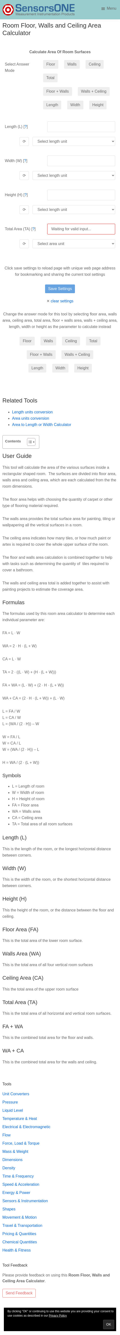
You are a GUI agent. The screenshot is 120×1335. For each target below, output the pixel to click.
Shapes (8, 1209)
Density (8, 1168)
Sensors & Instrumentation (25, 1201)
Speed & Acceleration (20, 1184)
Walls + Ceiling (94, 91)
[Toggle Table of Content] (28, 442)
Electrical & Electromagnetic (26, 1127)
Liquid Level (12, 1110)
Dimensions (12, 1160)
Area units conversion (30, 418)
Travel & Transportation (22, 1225)
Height (97, 105)
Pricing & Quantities (19, 1234)
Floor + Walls (57, 91)
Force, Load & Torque (21, 1143)
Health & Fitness (16, 1250)
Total (50, 78)
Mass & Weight (15, 1151)
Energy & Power (16, 1193)
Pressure (10, 1102)
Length (52, 105)
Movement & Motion (19, 1217)
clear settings (62, 301)
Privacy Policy (58, 1315)
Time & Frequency (18, 1176)
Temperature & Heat (19, 1119)
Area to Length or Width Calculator (41, 425)
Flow (6, 1135)
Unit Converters (15, 1094)
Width (75, 105)
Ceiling (94, 64)
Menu (111, 8)
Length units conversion (32, 412)
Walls (72, 64)
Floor (50, 64)
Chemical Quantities (19, 1242)
